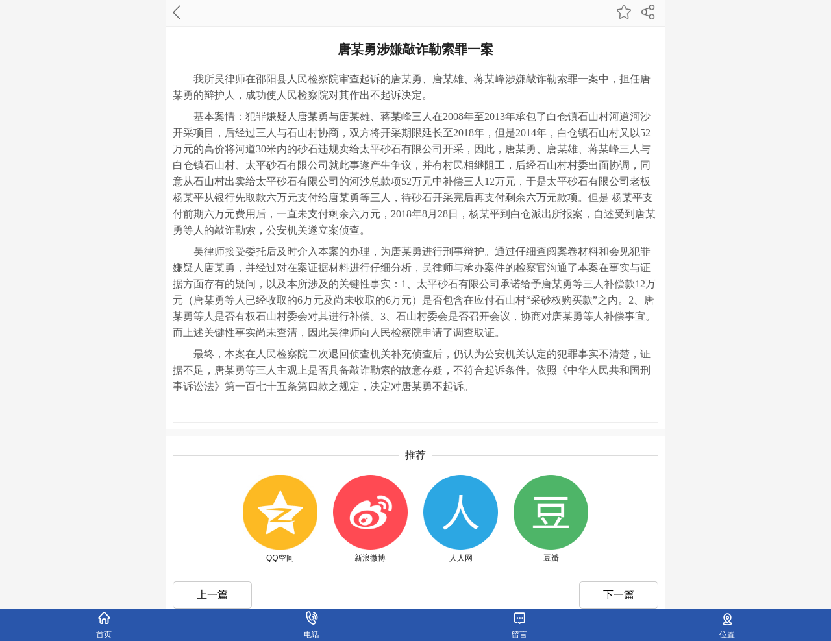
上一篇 (212, 594)
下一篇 (618, 594)
